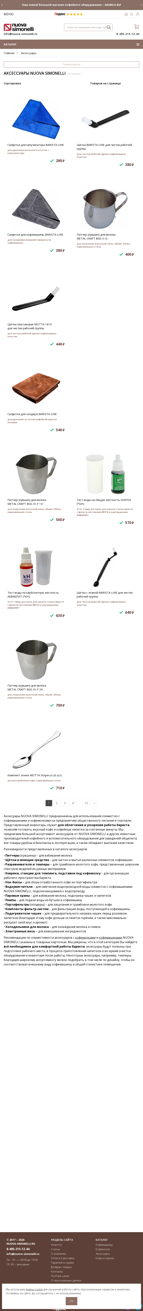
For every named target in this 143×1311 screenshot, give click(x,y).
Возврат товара (61, 1267)
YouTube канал (60, 1276)
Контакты (57, 1271)
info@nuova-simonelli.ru (20, 34)
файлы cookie (34, 1289)
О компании (58, 1253)
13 (86, 1051)
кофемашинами (110, 1186)
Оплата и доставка (62, 1258)
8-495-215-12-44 (127, 34)
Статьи (55, 1249)
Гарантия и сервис (62, 1262)
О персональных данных (66, 1280)
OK (71, 1301)
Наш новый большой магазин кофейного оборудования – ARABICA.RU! (71, 5)
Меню (9, 14)
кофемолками (85, 1186)
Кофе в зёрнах (105, 1258)
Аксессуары (103, 1253)
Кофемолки (103, 1249)
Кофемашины (104, 1245)
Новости (56, 1245)
